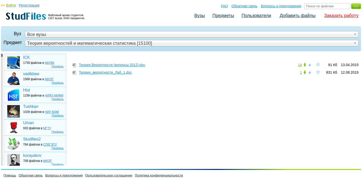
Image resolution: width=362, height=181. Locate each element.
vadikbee (31, 74)
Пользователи (256, 15)
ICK (26, 57)
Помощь (10, 175)
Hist (26, 90)
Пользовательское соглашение (108, 175)
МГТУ (47, 128)
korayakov (32, 155)
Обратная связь (244, 6)
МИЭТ (49, 79)
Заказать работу (341, 15)
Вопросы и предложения (281, 6)
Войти (11, 5)
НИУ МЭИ (52, 112)
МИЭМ (49, 63)
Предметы (223, 15)
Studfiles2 (32, 139)
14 (300, 65)
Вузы (199, 15)
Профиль (58, 66)
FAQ (224, 6)
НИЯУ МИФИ (54, 95)
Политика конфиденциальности (159, 175)
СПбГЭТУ (50, 144)
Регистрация (29, 5)
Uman (28, 123)
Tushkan (30, 106)
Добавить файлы (297, 15)
